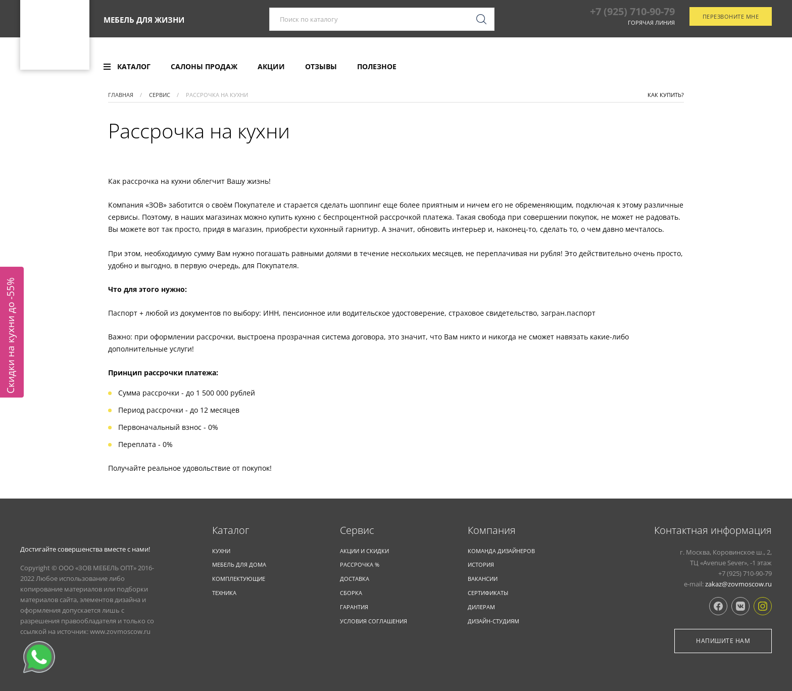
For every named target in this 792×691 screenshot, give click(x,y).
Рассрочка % (359, 564)
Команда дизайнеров (501, 551)
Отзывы (321, 66)
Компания (492, 530)
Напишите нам (723, 640)
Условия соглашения (373, 621)
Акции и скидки (364, 551)
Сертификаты (488, 593)
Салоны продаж (204, 66)
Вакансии (483, 578)
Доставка (354, 578)
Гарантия (354, 607)
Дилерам (481, 607)
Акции (271, 66)
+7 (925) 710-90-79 (632, 22)
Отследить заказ (729, 67)
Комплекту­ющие (238, 578)
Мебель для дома (239, 564)
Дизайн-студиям (493, 621)
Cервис (357, 530)
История (481, 564)
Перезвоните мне (731, 27)
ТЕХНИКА (224, 593)
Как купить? (666, 94)
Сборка (351, 593)
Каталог (230, 530)
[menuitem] (127, 66)
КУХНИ (221, 551)
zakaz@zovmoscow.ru (738, 583)
